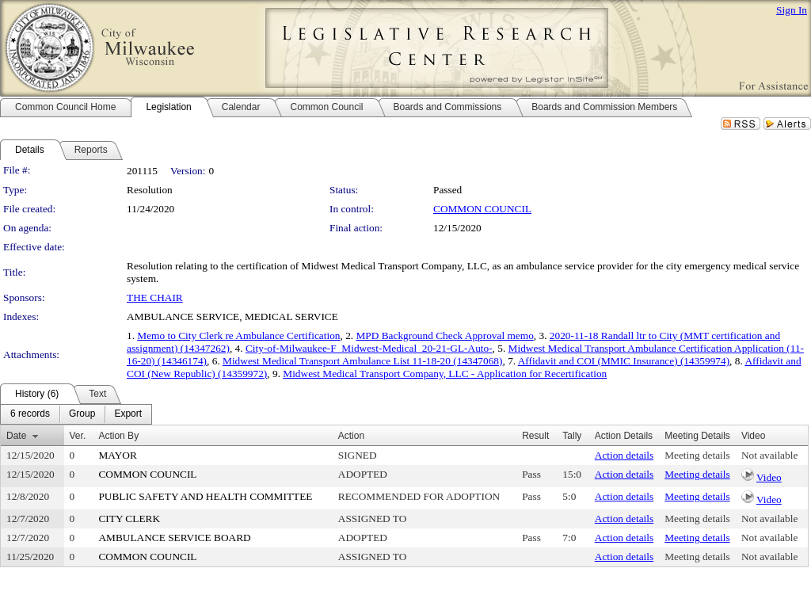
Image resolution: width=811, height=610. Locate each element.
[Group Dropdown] (82, 414)
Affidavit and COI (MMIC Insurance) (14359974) (623, 361)
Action (351, 435)
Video (769, 477)
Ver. (78, 435)
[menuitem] (30, 414)
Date (16, 435)
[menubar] (76, 414)
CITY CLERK (129, 518)
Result (535, 435)
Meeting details (697, 455)
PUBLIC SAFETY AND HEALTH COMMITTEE (205, 496)
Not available (769, 455)
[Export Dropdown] (128, 414)
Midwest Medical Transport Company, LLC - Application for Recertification (445, 373)
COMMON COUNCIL (482, 209)
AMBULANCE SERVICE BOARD (174, 537)
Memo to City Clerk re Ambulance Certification (238, 335)
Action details (624, 455)
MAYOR (117, 455)
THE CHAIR (155, 297)
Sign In (791, 10)
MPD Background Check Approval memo (444, 335)
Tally (571, 435)
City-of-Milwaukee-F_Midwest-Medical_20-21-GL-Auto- (369, 348)
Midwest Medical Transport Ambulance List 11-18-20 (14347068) (362, 361)
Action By (118, 435)
